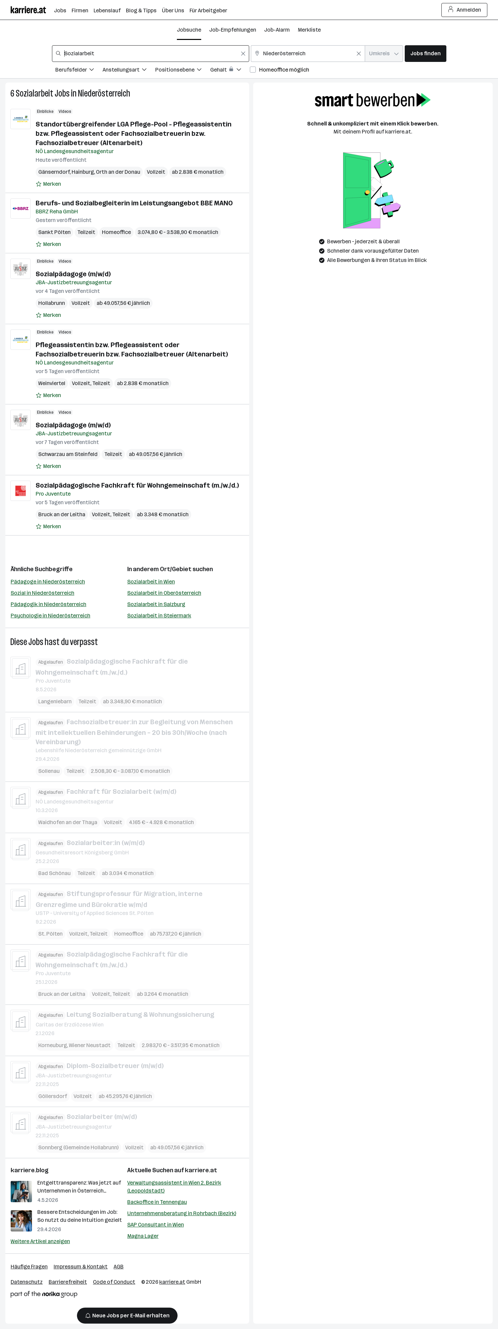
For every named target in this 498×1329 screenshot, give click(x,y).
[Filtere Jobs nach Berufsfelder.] (79, 70)
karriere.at (201, 1170)
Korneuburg (52, 1045)
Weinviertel (51, 383)
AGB (119, 1266)
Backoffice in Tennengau (157, 1202)
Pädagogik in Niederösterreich (48, 604)
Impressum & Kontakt (81, 1266)
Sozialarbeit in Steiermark (159, 615)
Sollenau (49, 771)
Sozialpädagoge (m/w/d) (73, 274)
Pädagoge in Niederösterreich (48, 581)
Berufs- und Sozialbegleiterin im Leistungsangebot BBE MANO (134, 203)
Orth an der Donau (118, 172)
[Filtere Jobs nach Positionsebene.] (182, 70)
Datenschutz (27, 1282)
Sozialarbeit (34, 93)
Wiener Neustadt (90, 1045)
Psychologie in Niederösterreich (50, 615)
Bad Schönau (54, 873)
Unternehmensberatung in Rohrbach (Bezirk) (181, 1213)
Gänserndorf (54, 172)
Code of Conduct (114, 1282)
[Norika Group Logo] (44, 1295)
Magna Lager (143, 1236)
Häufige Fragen (29, 1266)
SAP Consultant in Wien (155, 1224)
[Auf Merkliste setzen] (48, 184)
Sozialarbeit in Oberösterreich (164, 593)
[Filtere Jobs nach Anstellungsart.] (129, 70)
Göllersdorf (52, 1096)
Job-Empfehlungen (232, 30)
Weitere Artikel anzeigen (40, 1241)
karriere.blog (30, 1170)
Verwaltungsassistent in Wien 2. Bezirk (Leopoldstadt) (174, 1187)
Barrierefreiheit (68, 1282)
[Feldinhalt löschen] (243, 53)
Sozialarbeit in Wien (151, 581)
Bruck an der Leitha (61, 514)
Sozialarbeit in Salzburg (156, 604)
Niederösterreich (104, 93)
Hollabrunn (51, 303)
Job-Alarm (277, 30)
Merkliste (309, 30)
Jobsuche (189, 30)
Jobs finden (425, 53)
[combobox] (150, 53)
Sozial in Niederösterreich (42, 593)
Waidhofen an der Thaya (67, 822)
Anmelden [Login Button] (464, 10)
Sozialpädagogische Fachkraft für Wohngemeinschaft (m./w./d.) (137, 485)
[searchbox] (150, 53)
